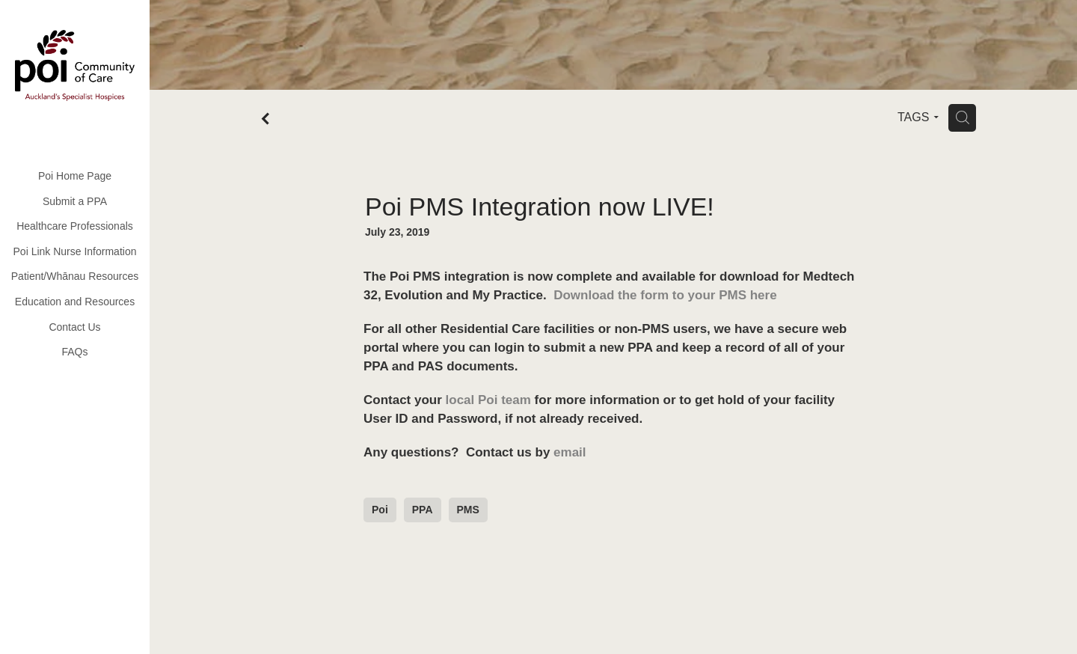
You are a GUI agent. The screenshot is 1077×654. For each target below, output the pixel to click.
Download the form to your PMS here (664, 295)
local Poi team (488, 400)
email (569, 452)
